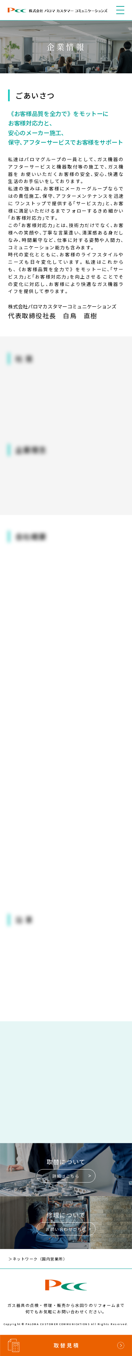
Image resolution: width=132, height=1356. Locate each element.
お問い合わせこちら (66, 1230)
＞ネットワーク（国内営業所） (42, 1260)
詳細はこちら (65, 1177)
